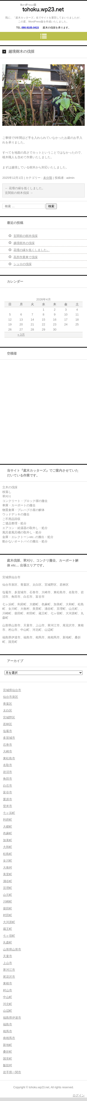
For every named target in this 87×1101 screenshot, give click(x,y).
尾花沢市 (9, 976)
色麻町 (7, 833)
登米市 (7, 806)
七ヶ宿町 (9, 935)
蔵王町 (7, 929)
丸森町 (7, 942)
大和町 (7, 847)
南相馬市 (9, 1038)
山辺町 (7, 1010)
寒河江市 (9, 969)
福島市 (7, 1024)
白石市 (7, 785)
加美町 (7, 840)
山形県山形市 (12, 949)
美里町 (7, 874)
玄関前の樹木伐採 (19, 193)
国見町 (7, 1058)
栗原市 (7, 799)
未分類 (47, 177)
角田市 (7, 778)
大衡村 (7, 867)
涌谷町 (7, 881)
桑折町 (7, 1051)
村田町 (7, 915)
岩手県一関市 (12, 1072)
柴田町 (7, 908)
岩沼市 (7, 772)
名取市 (7, 765)
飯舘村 (7, 1065)
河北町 (7, 1004)
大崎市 (7, 751)
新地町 (7, 1045)
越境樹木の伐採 (24, 243)
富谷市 (7, 792)
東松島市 (9, 758)
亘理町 (7, 888)
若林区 (7, 724)
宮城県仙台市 (12, 690)
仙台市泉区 (10, 697)
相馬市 (7, 1031)
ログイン (79, 1095)
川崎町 (7, 901)
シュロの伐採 (22, 264)
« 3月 (21, 334)
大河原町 (9, 922)
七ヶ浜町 (9, 813)
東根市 (7, 983)
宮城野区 (9, 717)
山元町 (7, 895)
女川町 (7, 860)
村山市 (7, 990)
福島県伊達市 (12, 1017)
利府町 (7, 819)
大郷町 (7, 826)
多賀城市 (9, 737)
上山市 (7, 963)
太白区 (7, 710)
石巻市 (7, 744)
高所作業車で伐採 (25, 257)
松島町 (7, 854)
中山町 (7, 997)
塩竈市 (7, 731)
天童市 (7, 956)
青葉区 (7, 703)
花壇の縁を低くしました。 (25, 188)
